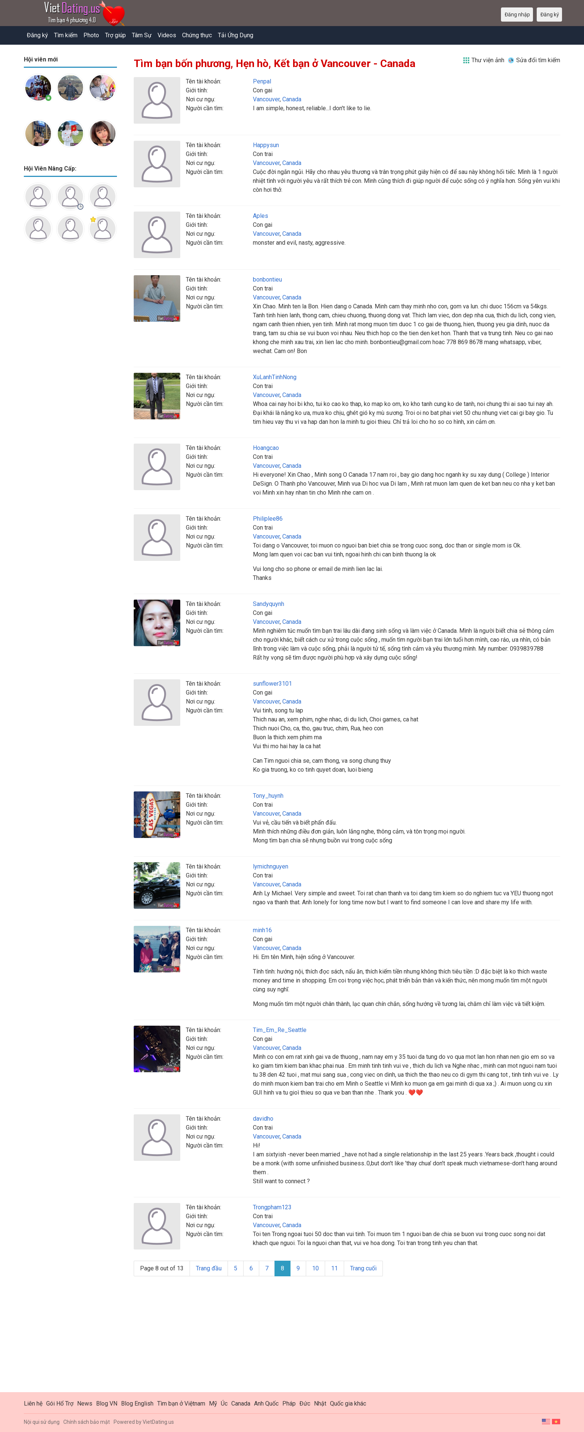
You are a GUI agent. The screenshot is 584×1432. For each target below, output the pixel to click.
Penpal (262, 81)
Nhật (320, 1403)
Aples (260, 215)
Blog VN (106, 1403)
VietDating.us (158, 1422)
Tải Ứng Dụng (235, 35)
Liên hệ (33, 1403)
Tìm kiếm (65, 35)
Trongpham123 (272, 1207)
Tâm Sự (142, 35)
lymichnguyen (270, 866)
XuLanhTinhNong (274, 377)
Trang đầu (209, 1268)
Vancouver (266, 99)
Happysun (266, 145)
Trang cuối (363, 1268)
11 (334, 1268)
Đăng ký (37, 35)
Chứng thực (197, 35)
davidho (263, 1118)
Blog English (137, 1403)
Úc (224, 1403)
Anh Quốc (266, 1403)
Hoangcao (266, 447)
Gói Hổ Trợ (59, 1403)
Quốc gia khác (348, 1403)
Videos (167, 35)
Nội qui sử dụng (42, 1422)
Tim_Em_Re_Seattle (280, 1029)
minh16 (262, 930)
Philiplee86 (268, 518)
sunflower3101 (272, 683)
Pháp (289, 1403)
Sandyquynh (268, 603)
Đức (304, 1403)
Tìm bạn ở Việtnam (181, 1403)
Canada (291, 99)
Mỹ (213, 1403)
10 (315, 1268)
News (84, 1403)
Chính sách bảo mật (86, 1422)
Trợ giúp (115, 35)
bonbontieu (267, 279)
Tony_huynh (268, 795)
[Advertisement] (70, 366)
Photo (91, 35)
